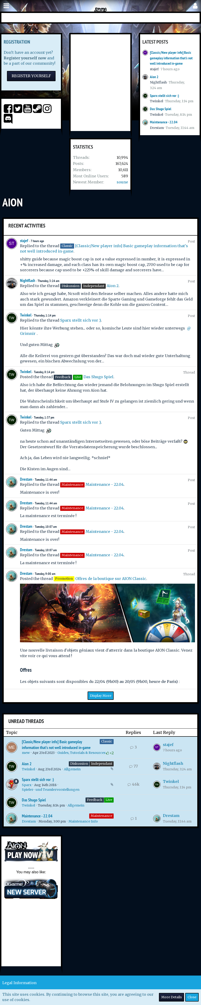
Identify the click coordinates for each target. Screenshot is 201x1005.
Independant (101, 764)
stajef (154, 69)
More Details (171, 997)
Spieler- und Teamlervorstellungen (50, 789)
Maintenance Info (83, 821)
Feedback (94, 800)
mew (26, 753)
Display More (100, 696)
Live (108, 800)
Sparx (26, 785)
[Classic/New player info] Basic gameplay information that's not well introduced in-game (171, 58)
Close (192, 997)
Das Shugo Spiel (160, 108)
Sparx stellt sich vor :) (164, 95)
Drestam (157, 128)
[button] (6, 6)
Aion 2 (154, 76)
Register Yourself (31, 76)
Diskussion (79, 764)
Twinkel (156, 101)
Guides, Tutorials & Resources (81, 753)
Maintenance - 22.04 (164, 122)
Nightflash (158, 82)
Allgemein (72, 769)
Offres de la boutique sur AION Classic (110, 578)
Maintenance (101, 816)
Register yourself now (25, 58)
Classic (106, 741)
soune (122, 182)
